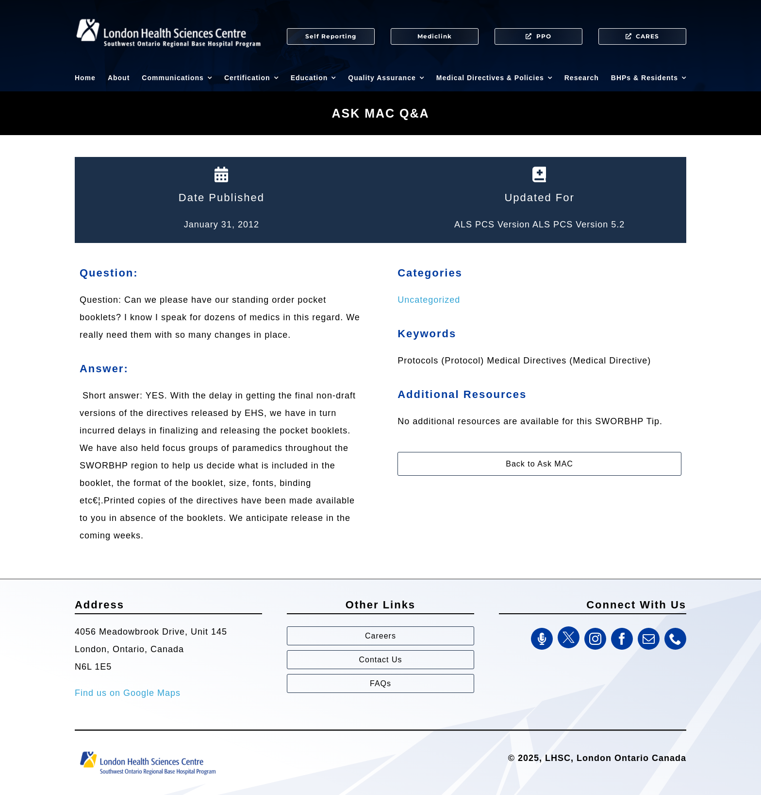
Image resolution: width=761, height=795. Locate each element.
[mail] (649, 639)
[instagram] (595, 639)
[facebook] (622, 639)
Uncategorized (428, 300)
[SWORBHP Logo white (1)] (168, 14)
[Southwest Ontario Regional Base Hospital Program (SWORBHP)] (147, 751)
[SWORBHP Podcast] (542, 639)
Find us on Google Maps (128, 693)
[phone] (675, 639)
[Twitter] (568, 637)
